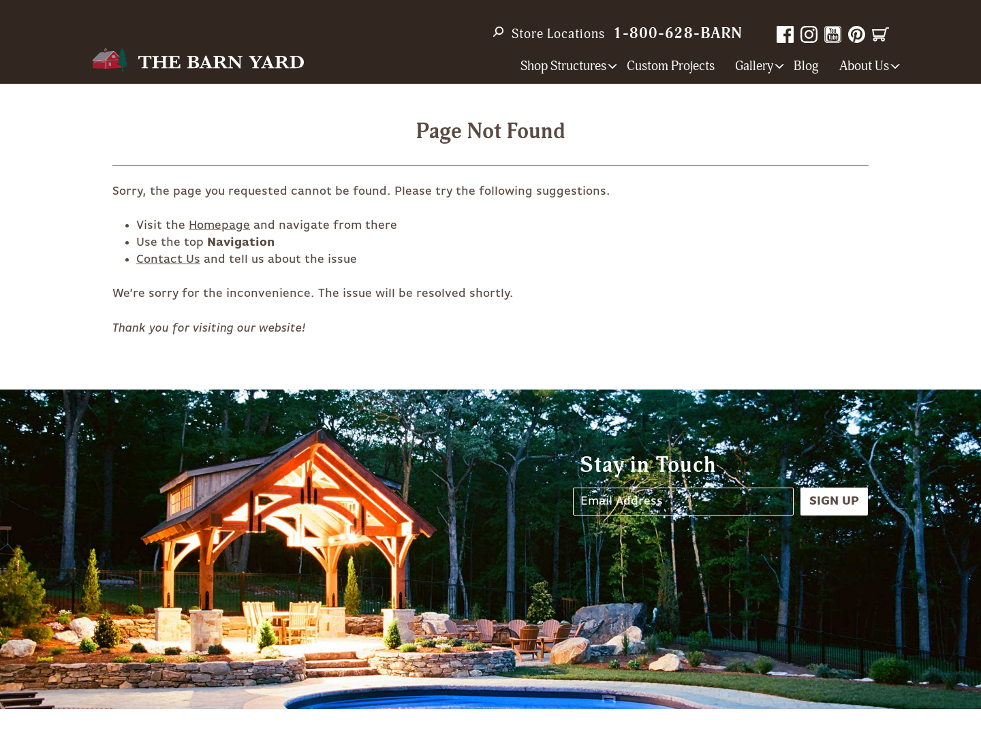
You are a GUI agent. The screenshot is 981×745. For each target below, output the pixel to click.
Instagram (809, 34)
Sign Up (834, 501)
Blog (806, 66)
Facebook (785, 34)
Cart (880, 34)
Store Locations (558, 34)
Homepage (219, 225)
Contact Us (168, 259)
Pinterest (856, 34)
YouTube (832, 34)
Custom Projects (671, 66)
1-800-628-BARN (678, 34)
